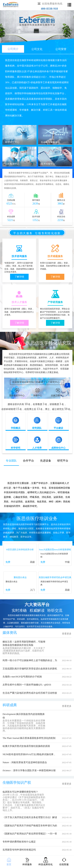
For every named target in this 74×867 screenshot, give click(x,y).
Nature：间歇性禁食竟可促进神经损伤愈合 (25, 762)
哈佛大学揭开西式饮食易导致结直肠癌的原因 (26, 746)
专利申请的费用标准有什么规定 (19, 841)
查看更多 (66, 633)
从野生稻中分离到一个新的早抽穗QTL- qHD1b (27, 684)
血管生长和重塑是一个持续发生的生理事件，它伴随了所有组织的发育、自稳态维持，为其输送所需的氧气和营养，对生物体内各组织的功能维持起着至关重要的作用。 (24, 725)
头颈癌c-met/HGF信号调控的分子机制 (22, 676)
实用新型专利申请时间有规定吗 (19, 849)
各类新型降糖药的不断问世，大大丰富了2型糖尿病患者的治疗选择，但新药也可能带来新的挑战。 (24, 651)
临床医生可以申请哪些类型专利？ (20, 791)
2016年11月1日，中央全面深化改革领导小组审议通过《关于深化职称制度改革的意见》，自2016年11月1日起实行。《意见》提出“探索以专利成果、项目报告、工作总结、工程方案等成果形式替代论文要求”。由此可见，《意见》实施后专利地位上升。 (24, 802)
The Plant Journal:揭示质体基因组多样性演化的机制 (29, 738)
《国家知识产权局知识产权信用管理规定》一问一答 (30, 833)
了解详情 (19, 276)
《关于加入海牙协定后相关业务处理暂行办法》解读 (30, 817)
